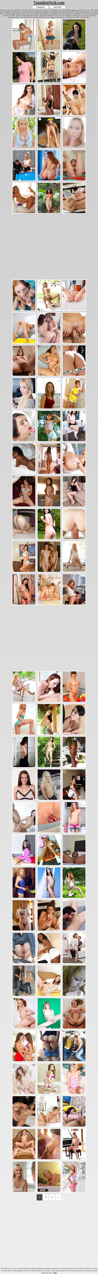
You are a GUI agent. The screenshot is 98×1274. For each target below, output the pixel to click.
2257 (55, 1273)
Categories (40, 7)
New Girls (57, 7)
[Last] (58, 1197)
